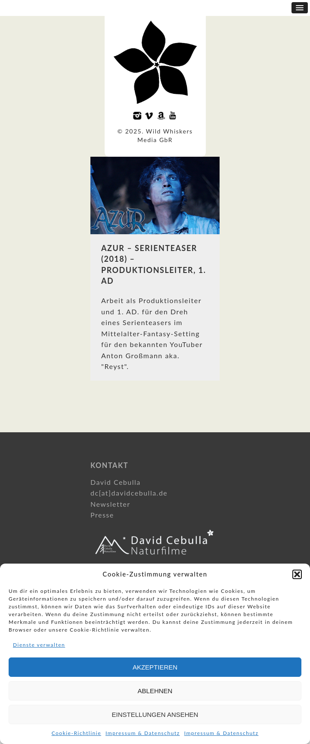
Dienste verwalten (39, 645)
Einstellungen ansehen (155, 714)
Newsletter (110, 504)
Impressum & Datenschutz (142, 733)
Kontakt (109, 465)
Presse (102, 515)
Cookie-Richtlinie (76, 733)
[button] (297, 574)
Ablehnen (155, 690)
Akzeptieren (155, 667)
